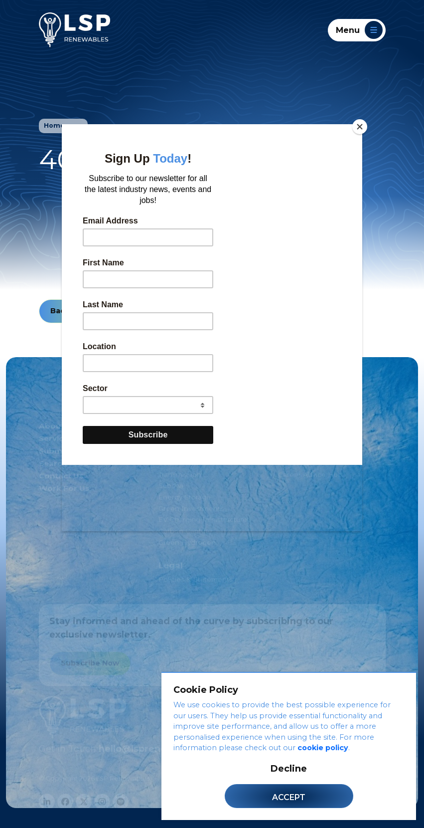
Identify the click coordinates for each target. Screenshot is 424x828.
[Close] (359, 126)
